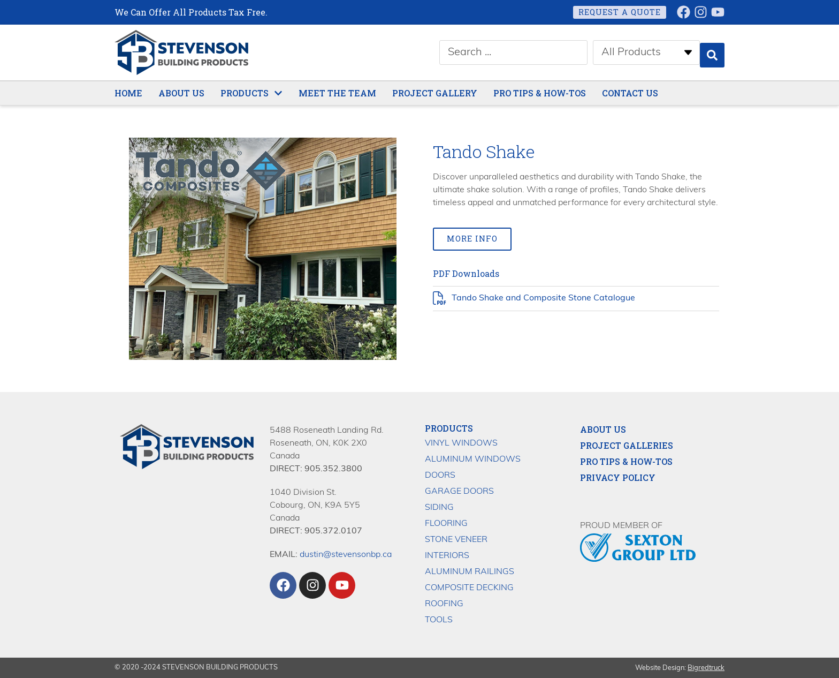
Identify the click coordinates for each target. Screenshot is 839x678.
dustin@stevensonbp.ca (346, 554)
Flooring (446, 523)
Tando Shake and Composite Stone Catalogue (543, 299)
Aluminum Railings (469, 571)
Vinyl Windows (461, 443)
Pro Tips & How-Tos (626, 461)
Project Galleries (626, 445)
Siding (439, 507)
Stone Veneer (456, 539)
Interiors (447, 555)
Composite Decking (469, 587)
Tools (439, 619)
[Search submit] (712, 52)
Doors (440, 475)
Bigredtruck (706, 667)
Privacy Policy (617, 477)
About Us (603, 429)
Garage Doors (459, 491)
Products (449, 427)
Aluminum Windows (473, 459)
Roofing (444, 603)
